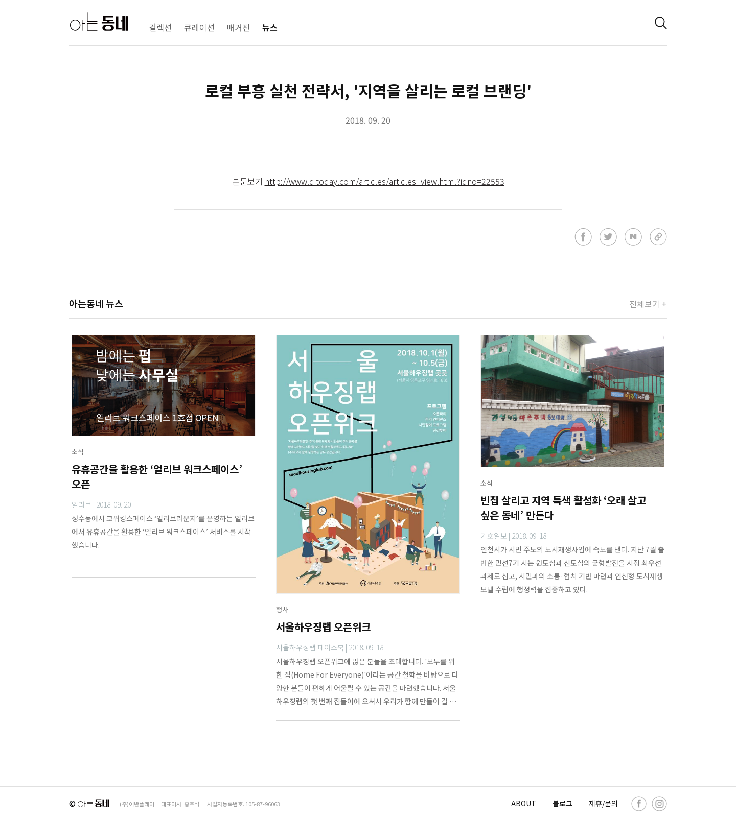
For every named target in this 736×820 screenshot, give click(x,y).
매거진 (238, 27)
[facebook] (639, 803)
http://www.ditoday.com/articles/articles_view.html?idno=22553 (384, 181)
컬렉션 (160, 27)
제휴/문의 (603, 803)
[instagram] (659, 803)
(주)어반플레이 (137, 804)
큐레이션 (199, 27)
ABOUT (523, 803)
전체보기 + (648, 304)
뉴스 (270, 27)
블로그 (562, 803)
